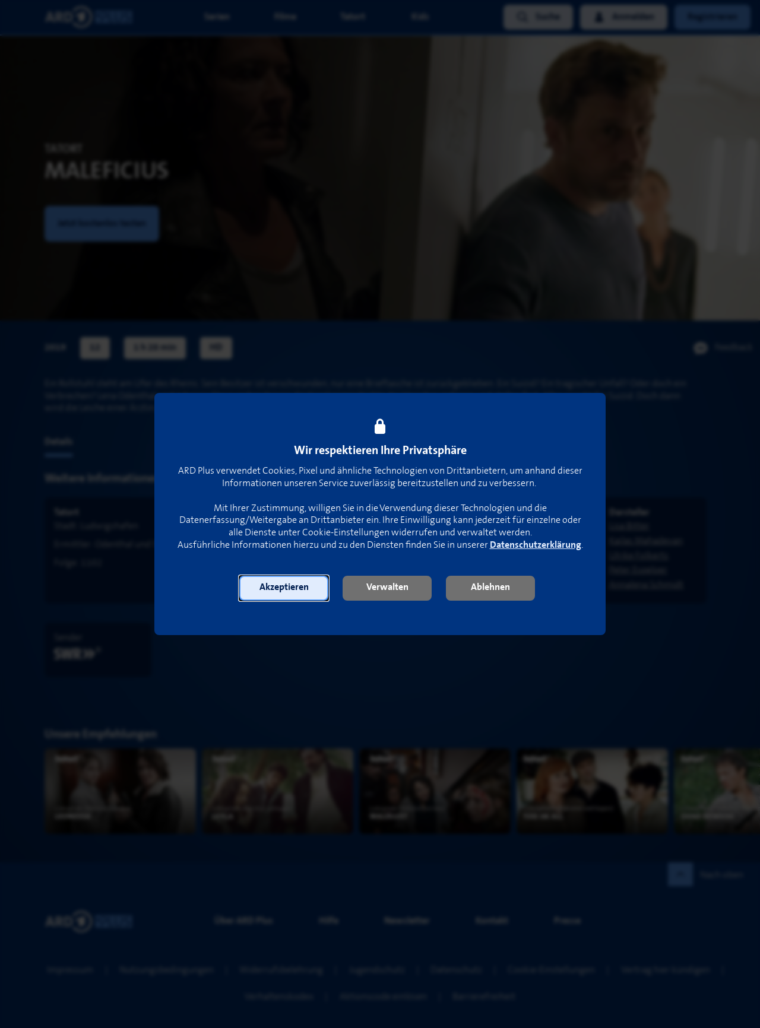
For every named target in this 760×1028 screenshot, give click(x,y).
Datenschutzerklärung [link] (535, 545)
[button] (283, 588)
